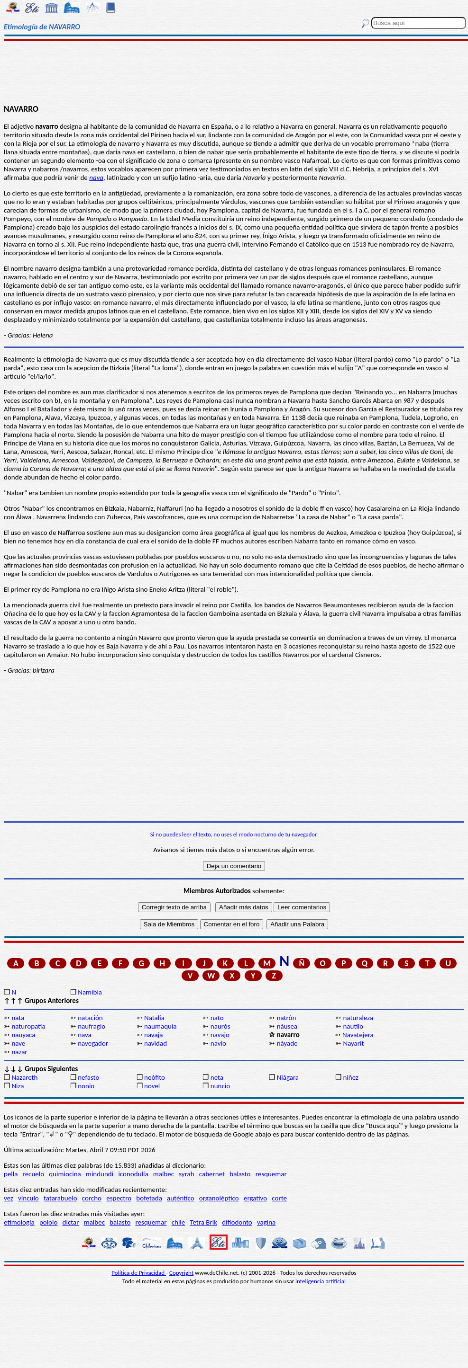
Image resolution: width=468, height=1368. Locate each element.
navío (218, 1043)
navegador (93, 1043)
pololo (48, 1222)
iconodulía (133, 1174)
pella (11, 1174)
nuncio (220, 1086)
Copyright (181, 1272)
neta (217, 1077)
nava (96, 177)
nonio (86, 1086)
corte (279, 1198)
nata (17, 1017)
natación (90, 1017)
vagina (266, 1222)
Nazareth (24, 1077)
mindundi (99, 1174)
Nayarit (353, 1043)
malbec (163, 1174)
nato (217, 1017)
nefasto (88, 1077)
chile (178, 1222)
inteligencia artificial (320, 1281)
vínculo (28, 1198)
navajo (220, 1034)
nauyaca (23, 1034)
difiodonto (237, 1222)
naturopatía (28, 1026)
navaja (153, 1034)
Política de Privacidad (138, 1272)
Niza (17, 1086)
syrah (186, 1174)
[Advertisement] (234, 72)
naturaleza (358, 1017)
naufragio (91, 1026)
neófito (154, 1077)
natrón (286, 1017)
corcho (91, 1198)
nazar (19, 1052)
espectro (118, 1198)
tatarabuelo (60, 1198)
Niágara (288, 1077)
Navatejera (358, 1034)
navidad (155, 1043)
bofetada (149, 1198)
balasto (239, 1174)
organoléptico (219, 1198)
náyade (287, 1043)
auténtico (180, 1198)
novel (152, 1086)
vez (8, 1198)
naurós (220, 1026)
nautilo (353, 1026)
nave (18, 1043)
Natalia (154, 1017)
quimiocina (65, 1174)
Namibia (90, 992)
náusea (287, 1026)
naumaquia (160, 1026)
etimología (19, 1222)
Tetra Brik (203, 1222)
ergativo (255, 1198)
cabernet (212, 1174)
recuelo (34, 1174)
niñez (350, 1077)
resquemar (271, 1174)
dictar (71, 1222)
